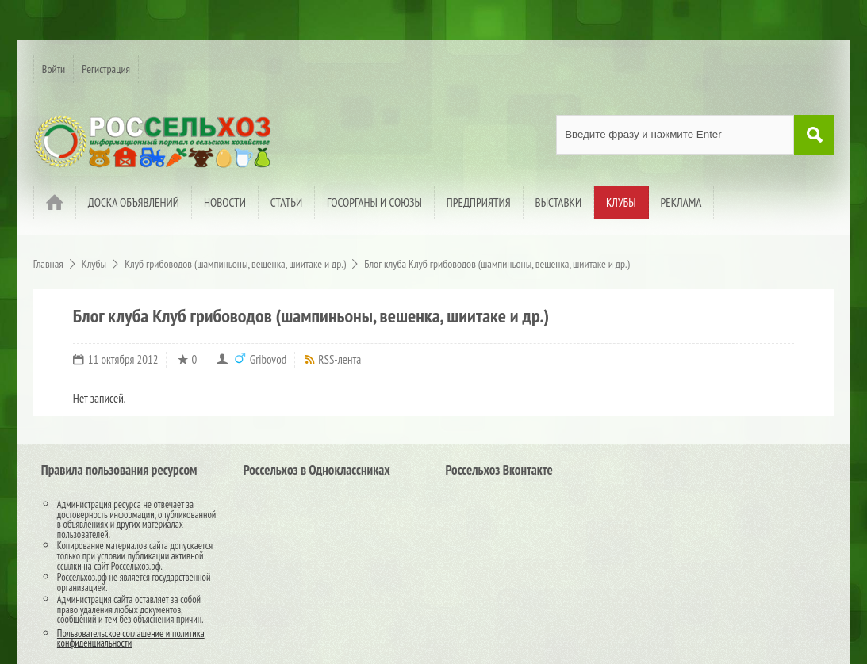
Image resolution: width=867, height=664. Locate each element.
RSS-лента (339, 359)
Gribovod (268, 359)
